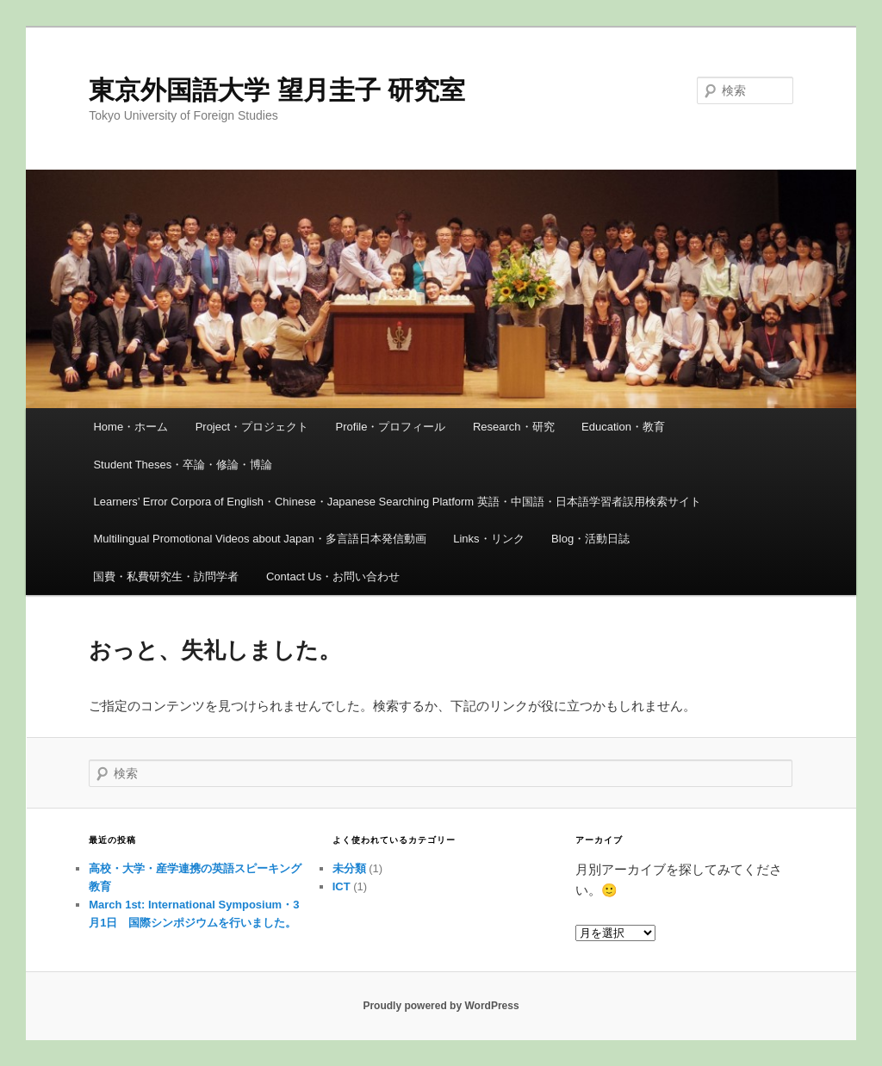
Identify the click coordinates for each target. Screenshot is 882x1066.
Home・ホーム (130, 426)
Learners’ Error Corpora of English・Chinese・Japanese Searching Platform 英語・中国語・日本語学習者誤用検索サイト (396, 501)
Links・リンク (488, 538)
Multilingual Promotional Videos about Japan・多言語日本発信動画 (259, 538)
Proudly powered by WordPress (441, 1006)
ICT (341, 886)
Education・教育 (623, 426)
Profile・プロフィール (391, 426)
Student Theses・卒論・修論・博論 (182, 464)
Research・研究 (514, 426)
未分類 (349, 868)
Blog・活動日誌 (590, 538)
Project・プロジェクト (252, 426)
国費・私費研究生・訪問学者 (166, 576)
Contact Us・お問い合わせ (333, 576)
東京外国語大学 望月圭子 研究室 (277, 90)
